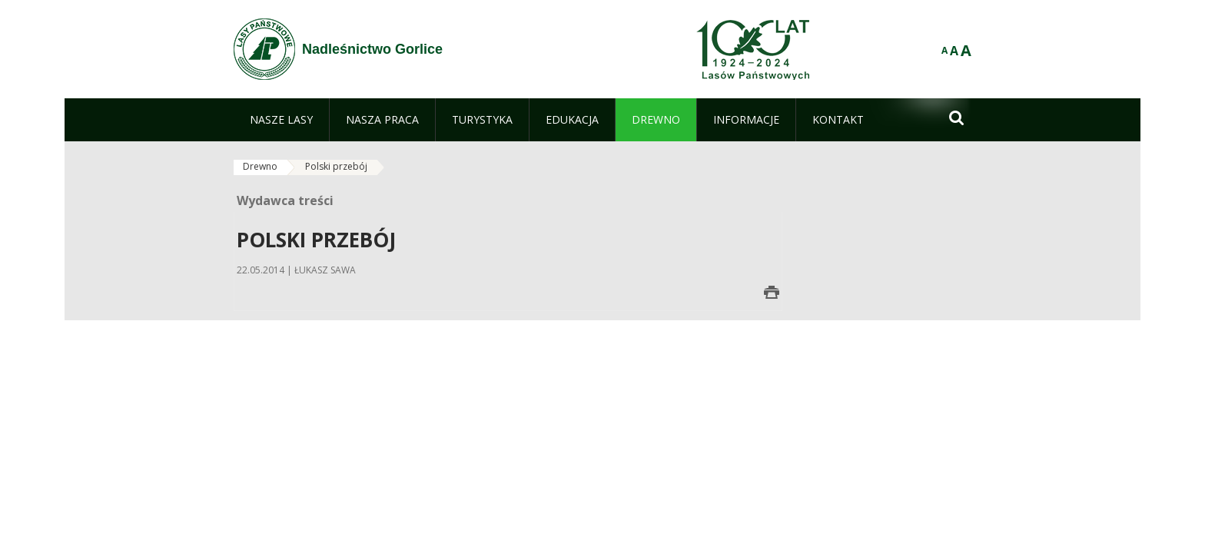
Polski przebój (336, 166)
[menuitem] (281, 119)
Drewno (260, 166)
